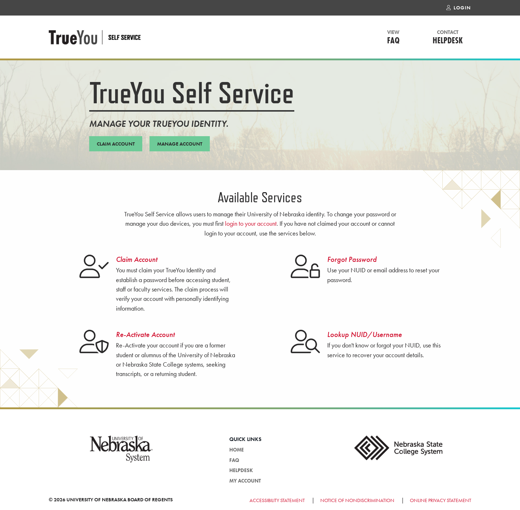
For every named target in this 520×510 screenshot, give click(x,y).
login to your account (251, 224)
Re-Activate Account (145, 334)
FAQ (393, 37)
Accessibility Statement (278, 500)
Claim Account (136, 259)
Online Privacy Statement (440, 500)
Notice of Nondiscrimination (357, 500)
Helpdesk (448, 37)
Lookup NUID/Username (364, 334)
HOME (236, 449)
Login (458, 8)
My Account (245, 480)
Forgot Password (352, 259)
